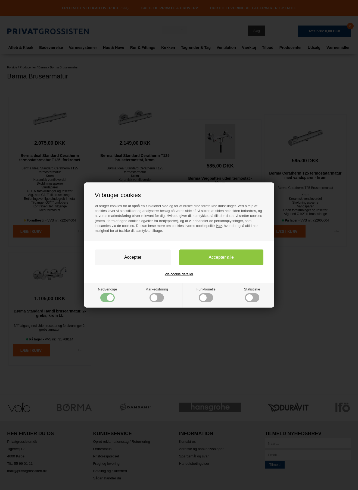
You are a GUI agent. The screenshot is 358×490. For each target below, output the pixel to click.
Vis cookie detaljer (179, 274)
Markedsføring (156, 294)
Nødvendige (107, 294)
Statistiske (252, 294)
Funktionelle (206, 294)
